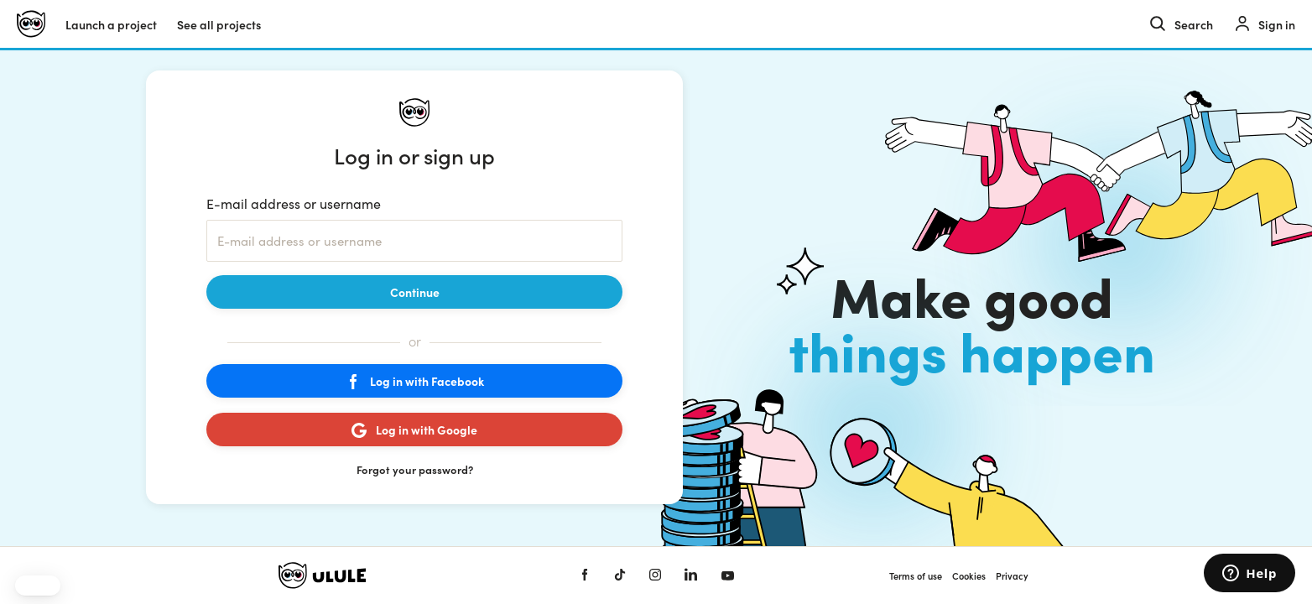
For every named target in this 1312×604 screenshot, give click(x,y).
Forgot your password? (415, 469)
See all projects (219, 24)
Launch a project (111, 24)
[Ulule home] (31, 24)
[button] (37, 585)
